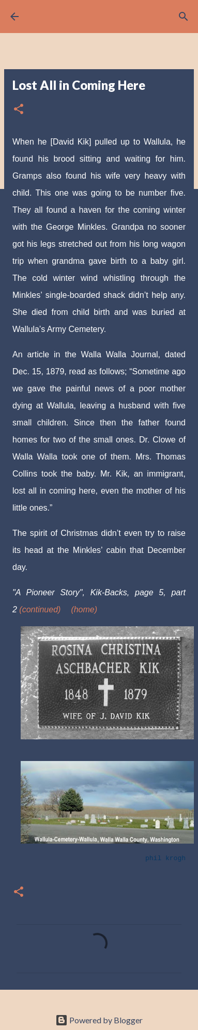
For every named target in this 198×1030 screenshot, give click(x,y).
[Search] (183, 16)
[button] (18, 110)
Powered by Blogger (99, 1020)
